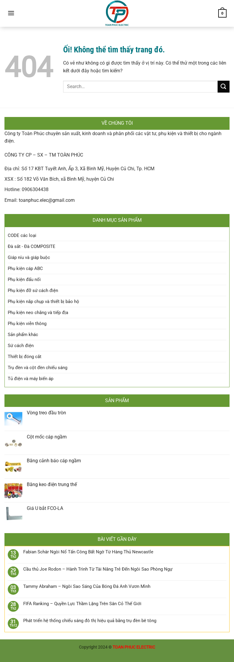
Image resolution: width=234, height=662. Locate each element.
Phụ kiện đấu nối (24, 279)
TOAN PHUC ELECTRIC (134, 647)
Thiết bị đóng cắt (24, 356)
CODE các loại (22, 235)
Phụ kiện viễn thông (27, 323)
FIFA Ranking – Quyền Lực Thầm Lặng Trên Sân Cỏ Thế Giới (82, 603)
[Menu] (11, 13)
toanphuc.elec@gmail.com (47, 200)
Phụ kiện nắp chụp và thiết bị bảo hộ (43, 301)
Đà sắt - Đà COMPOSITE (31, 246)
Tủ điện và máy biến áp (30, 378)
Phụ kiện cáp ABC (25, 268)
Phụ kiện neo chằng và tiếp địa (38, 312)
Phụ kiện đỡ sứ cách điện (33, 290)
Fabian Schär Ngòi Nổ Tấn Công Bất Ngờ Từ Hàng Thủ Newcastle (88, 552)
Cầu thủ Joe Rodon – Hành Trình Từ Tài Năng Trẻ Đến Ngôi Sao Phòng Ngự (97, 569)
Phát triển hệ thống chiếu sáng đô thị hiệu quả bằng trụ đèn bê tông (89, 620)
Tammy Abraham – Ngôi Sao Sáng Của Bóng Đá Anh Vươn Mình (86, 586)
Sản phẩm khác (23, 334)
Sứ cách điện (21, 345)
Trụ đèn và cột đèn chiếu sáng (37, 367)
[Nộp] (224, 86)
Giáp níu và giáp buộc (29, 257)
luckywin (117, 654)
